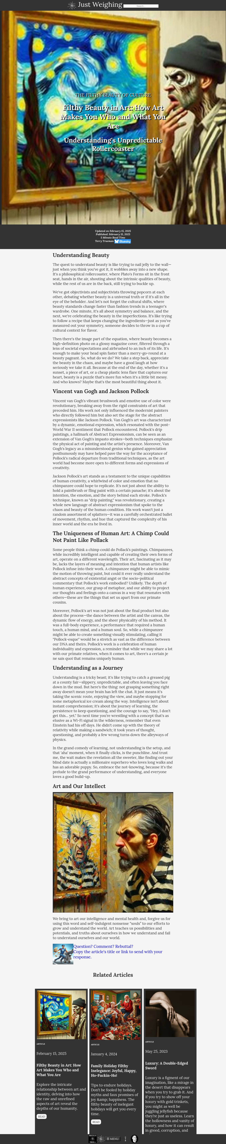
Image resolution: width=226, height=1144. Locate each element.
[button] (93, 1139)
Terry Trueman (104, 241)
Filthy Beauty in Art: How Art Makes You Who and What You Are (59, 1070)
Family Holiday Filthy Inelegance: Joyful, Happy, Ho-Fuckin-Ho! (113, 1070)
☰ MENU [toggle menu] (113, 1139)
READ (41, 1116)
